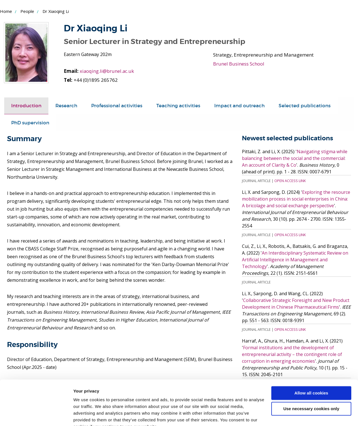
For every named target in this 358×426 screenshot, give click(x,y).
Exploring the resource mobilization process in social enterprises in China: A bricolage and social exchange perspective (296, 199)
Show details (86, 415)
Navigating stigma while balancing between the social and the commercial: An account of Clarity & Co (294, 158)
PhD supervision (30, 123)
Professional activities (116, 106)
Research (66, 106)
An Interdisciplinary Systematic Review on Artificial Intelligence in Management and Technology (295, 259)
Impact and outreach (239, 106)
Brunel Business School (238, 63)
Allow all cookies (311, 366)
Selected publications (305, 106)
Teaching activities (178, 106)
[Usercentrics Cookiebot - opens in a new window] (36, 415)
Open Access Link (290, 180)
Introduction (26, 106)
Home (6, 11)
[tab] (26, 105)
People (27, 11)
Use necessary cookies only (311, 381)
